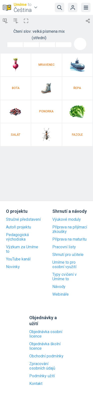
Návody (58, 286)
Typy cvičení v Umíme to (64, 276)
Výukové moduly (66, 219)
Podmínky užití (42, 376)
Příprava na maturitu (69, 239)
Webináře (60, 294)
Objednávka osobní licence (45, 334)
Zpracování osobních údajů (42, 366)
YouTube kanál (18, 259)
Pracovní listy (64, 247)
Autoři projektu (18, 227)
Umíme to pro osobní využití (64, 264)
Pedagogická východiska (17, 237)
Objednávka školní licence (45, 346)
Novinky (13, 267)
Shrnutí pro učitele (68, 254)
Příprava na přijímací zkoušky (69, 229)
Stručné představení (23, 219)
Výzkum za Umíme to (22, 249)
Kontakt (35, 383)
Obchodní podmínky (46, 356)
